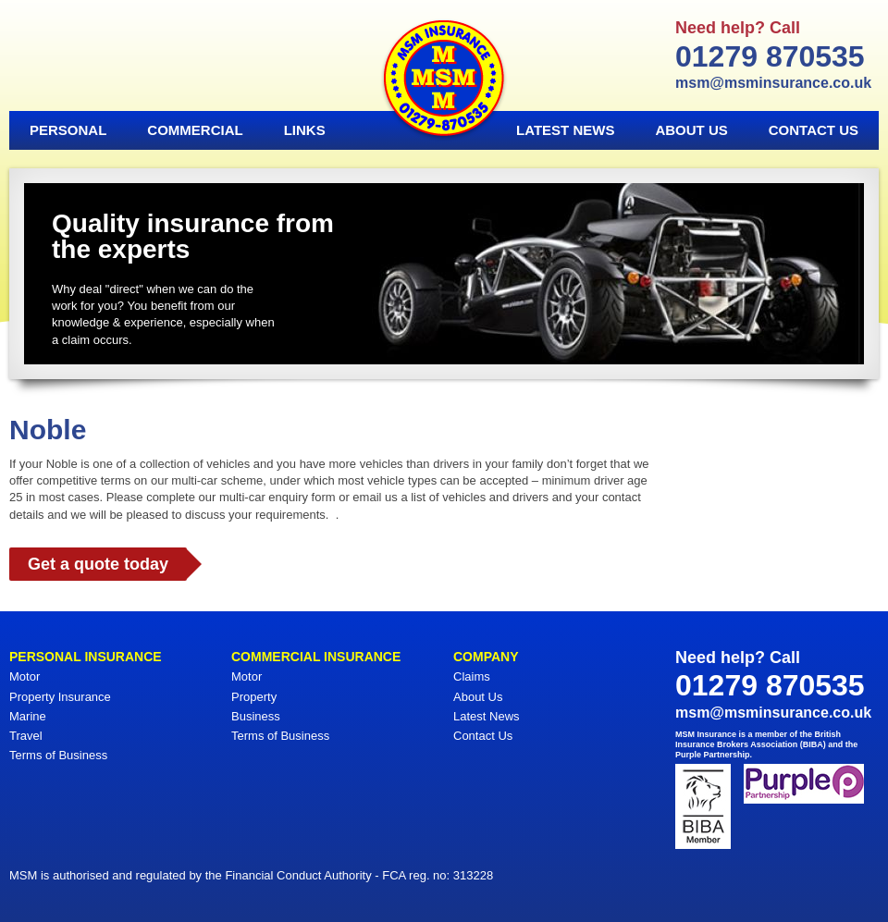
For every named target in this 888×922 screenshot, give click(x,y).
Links (305, 130)
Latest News (565, 130)
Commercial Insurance (316, 656)
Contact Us (813, 130)
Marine (27, 716)
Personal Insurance (85, 656)
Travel (26, 736)
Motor (24, 676)
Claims (471, 676)
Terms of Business (58, 755)
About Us (691, 130)
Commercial (194, 130)
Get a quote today (98, 564)
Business (255, 716)
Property (254, 697)
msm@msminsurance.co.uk (773, 83)
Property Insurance (60, 697)
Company (486, 656)
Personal (68, 130)
